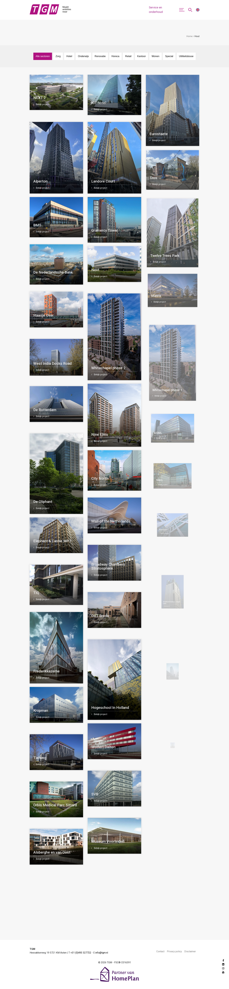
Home (189, 36)
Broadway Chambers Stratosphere (110, 566)
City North (101, 478)
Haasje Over (43, 315)
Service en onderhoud (156, 10)
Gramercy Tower (104, 230)
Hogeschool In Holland (113, 691)
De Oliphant (42, 502)
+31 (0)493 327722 (81, 952)
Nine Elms (101, 433)
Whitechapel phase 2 (108, 367)
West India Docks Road (52, 363)
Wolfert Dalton (112, 745)
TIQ (36, 593)
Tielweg (39, 758)
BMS (37, 225)
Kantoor (141, 56)
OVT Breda (106, 615)
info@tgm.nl (101, 952)
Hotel (69, 56)
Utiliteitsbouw (186, 56)
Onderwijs (83, 56)
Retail (128, 56)
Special (169, 56)
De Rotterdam (44, 410)
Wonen (155, 56)
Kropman (40, 710)
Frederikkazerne (46, 671)
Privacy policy (174, 951)
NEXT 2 (39, 98)
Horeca (115, 56)
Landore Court (103, 181)
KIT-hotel (98, 103)
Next (96, 270)
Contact (160, 951)
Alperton (40, 181)
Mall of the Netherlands (111, 521)
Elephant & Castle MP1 (52, 541)
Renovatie (100, 56)
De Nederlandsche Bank (53, 272)
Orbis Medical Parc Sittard (55, 805)
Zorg (58, 56)
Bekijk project (41, 104)
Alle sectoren (43, 56)
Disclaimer (190, 951)
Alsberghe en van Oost (51, 852)
